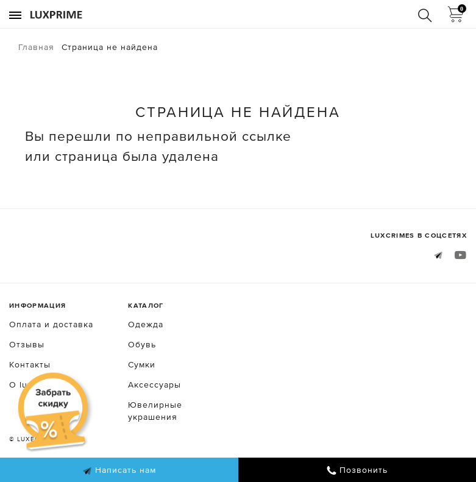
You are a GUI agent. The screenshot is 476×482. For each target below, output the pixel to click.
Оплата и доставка (51, 324)
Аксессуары (154, 384)
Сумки (141, 364)
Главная (36, 47)
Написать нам (119, 470)
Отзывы (26, 344)
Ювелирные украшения (155, 411)
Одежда (145, 324)
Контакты (30, 364)
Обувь (142, 344)
